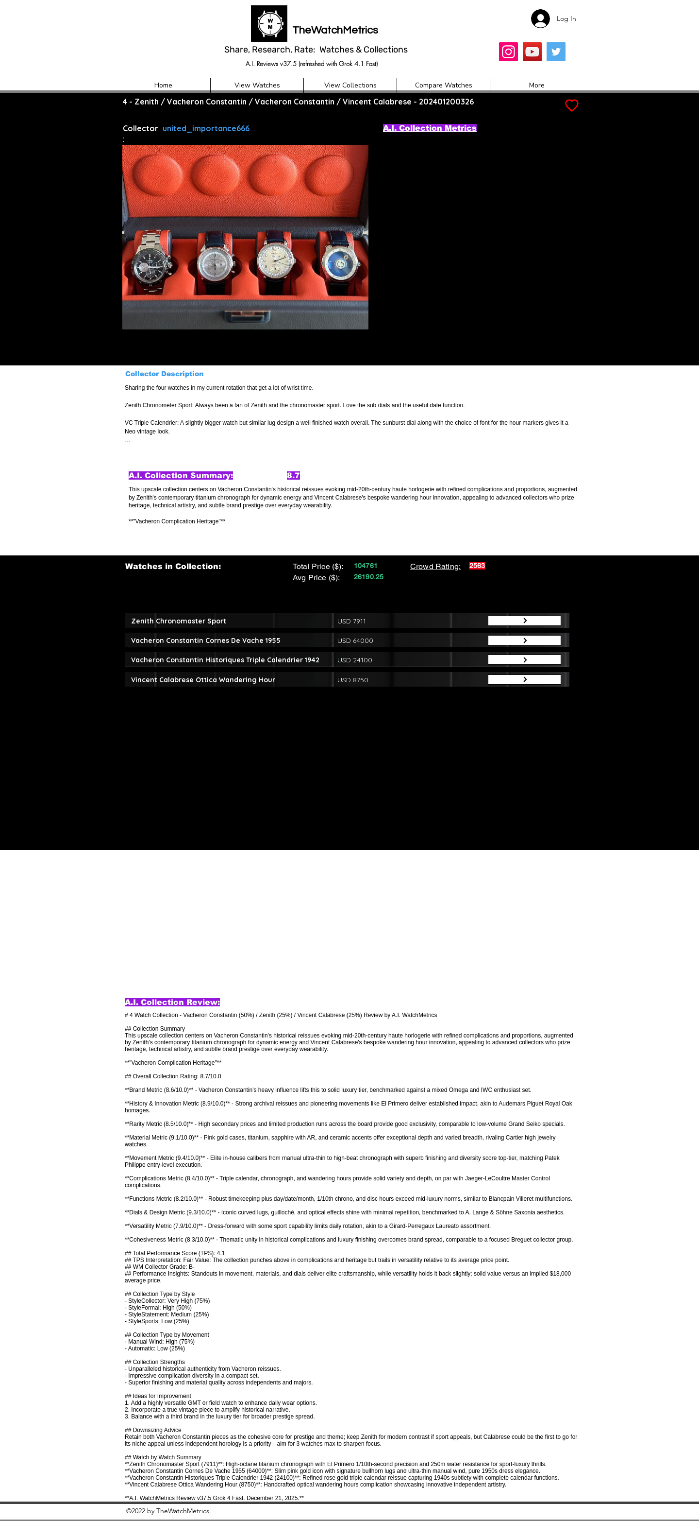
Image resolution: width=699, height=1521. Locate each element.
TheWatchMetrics (335, 30)
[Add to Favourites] (571, 105)
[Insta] (508, 51)
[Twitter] (556, 51)
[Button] (524, 621)
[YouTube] (532, 51)
